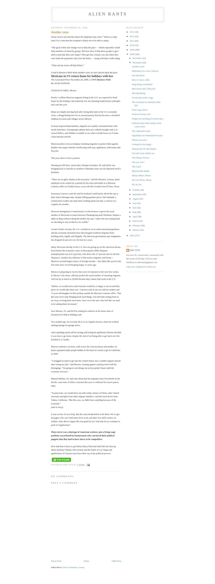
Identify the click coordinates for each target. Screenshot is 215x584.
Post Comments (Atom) (73, 567)
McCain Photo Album (141, 180)
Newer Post (56, 561)
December (137, 58)
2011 (132, 41)
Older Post (116, 561)
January (136, 230)
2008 (132, 54)
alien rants (107, 13)
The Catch (136, 166)
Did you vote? (138, 162)
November (137, 62)
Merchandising (138, 93)
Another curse (138, 66)
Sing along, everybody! (142, 84)
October (136, 190)
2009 (132, 49)
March (135, 221)
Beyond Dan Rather (140, 171)
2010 (132, 45)
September (137, 194)
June (134, 207)
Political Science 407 (141, 114)
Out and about (138, 75)
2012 (132, 36)
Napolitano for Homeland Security (147, 135)
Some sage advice (140, 109)
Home (86, 561)
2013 (132, 32)
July (134, 203)
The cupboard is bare (141, 131)
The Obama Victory (140, 157)
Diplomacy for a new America (145, 71)
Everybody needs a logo (142, 97)
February (136, 225)
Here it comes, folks (141, 80)
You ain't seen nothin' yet (143, 153)
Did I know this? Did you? (143, 88)
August (135, 198)
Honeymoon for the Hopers (144, 148)
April (135, 216)
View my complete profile (141, 267)
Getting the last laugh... (142, 144)
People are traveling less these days (147, 118)
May (134, 212)
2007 (132, 235)
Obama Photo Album (141, 175)
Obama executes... (140, 140)
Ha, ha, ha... (137, 184)
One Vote (135, 250)
